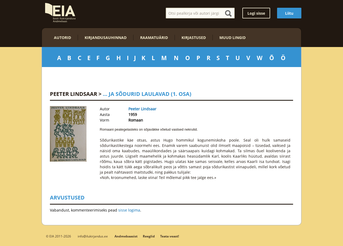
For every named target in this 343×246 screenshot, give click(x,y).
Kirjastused (194, 37)
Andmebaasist (126, 236)
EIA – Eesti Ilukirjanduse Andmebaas (60, 12)
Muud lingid (232, 37)
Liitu (289, 13)
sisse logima (129, 210)
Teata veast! (169, 236)
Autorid (62, 37)
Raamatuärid (154, 37)
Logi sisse (256, 13)
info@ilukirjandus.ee (93, 236)
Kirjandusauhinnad (106, 37)
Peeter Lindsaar (73, 93)
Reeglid (149, 236)
